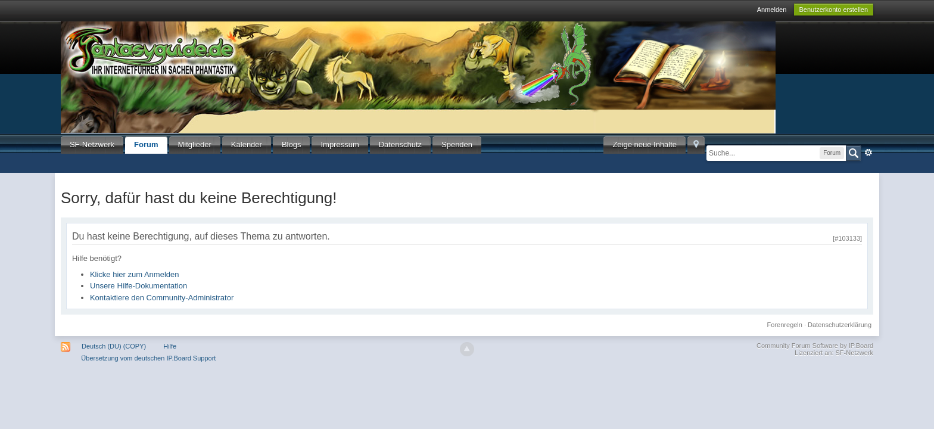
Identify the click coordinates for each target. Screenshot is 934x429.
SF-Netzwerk (92, 144)
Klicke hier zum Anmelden (134, 274)
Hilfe (169, 346)
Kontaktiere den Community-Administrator (162, 297)
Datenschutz (400, 144)
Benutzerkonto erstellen (833, 9)
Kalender (246, 144)
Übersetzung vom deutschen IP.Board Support (148, 358)
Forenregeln (784, 324)
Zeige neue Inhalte (644, 144)
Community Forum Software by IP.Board (814, 345)
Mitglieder (194, 144)
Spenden (456, 144)
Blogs (291, 144)
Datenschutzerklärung (839, 324)
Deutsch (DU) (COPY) (114, 346)
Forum (146, 144)
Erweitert (868, 152)
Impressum (339, 144)
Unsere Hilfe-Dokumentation (138, 285)
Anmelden (772, 9)
